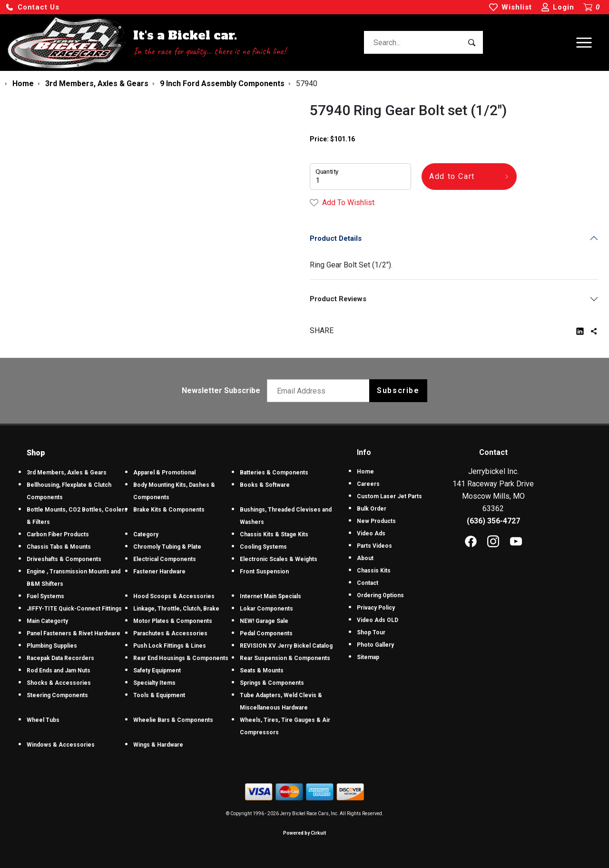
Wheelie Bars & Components (173, 720)
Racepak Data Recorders (60, 658)
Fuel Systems (45, 596)
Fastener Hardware (159, 571)
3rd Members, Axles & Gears (67, 472)
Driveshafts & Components (64, 559)
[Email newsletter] (320, 390)
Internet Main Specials (270, 596)
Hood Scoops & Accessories (174, 596)
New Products (376, 521)
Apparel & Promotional (164, 472)
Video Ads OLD (377, 620)
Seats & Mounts (262, 670)
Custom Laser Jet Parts (389, 496)
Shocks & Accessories (59, 683)
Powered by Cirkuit (304, 833)
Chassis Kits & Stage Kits (274, 534)
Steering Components (57, 695)
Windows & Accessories (61, 744)
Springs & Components (272, 683)
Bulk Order (371, 508)
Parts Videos (374, 545)
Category (145, 534)
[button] (32, 7)
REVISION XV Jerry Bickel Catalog (286, 645)
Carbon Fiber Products (58, 534)
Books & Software (265, 485)
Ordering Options (380, 595)
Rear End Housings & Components (180, 658)
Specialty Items (154, 683)
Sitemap (368, 657)
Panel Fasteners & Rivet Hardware (73, 633)
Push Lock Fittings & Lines (169, 645)
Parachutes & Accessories (170, 633)
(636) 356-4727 (493, 520)
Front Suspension (264, 571)
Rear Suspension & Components (285, 658)
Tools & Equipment (159, 695)
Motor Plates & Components (172, 621)
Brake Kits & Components (169, 509)
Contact (367, 583)
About (365, 558)
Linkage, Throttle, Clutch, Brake (176, 608)
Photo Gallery (375, 644)
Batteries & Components (274, 472)
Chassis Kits (374, 570)
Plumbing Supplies (52, 645)
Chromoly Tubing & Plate (167, 546)
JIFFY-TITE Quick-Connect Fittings (74, 608)
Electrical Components (164, 559)
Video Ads (371, 533)
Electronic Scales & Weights (278, 559)
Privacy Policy (376, 607)
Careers (368, 484)
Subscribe (398, 390)
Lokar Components (266, 608)
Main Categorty (47, 621)
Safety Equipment (157, 670)
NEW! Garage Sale (264, 621)
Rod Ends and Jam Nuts (58, 670)
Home (365, 471)
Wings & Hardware (158, 744)
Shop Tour (371, 632)
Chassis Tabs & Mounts (59, 546)
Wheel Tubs (43, 720)
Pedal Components (266, 633)
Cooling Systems (263, 546)
